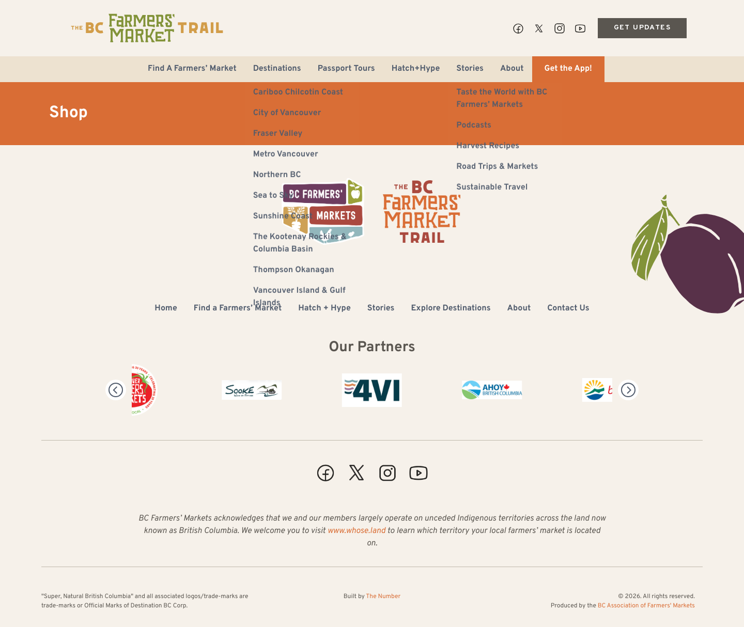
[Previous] (116, 390)
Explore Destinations (450, 309)
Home (165, 309)
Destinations (277, 69)
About (512, 69)
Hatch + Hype (324, 309)
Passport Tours (346, 69)
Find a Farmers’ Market (238, 309)
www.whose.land (356, 531)
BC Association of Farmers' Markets (646, 606)
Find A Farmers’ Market (192, 69)
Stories (470, 69)
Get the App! (568, 69)
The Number (383, 596)
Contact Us (568, 309)
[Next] (628, 390)
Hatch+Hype (416, 69)
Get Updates (642, 27)
